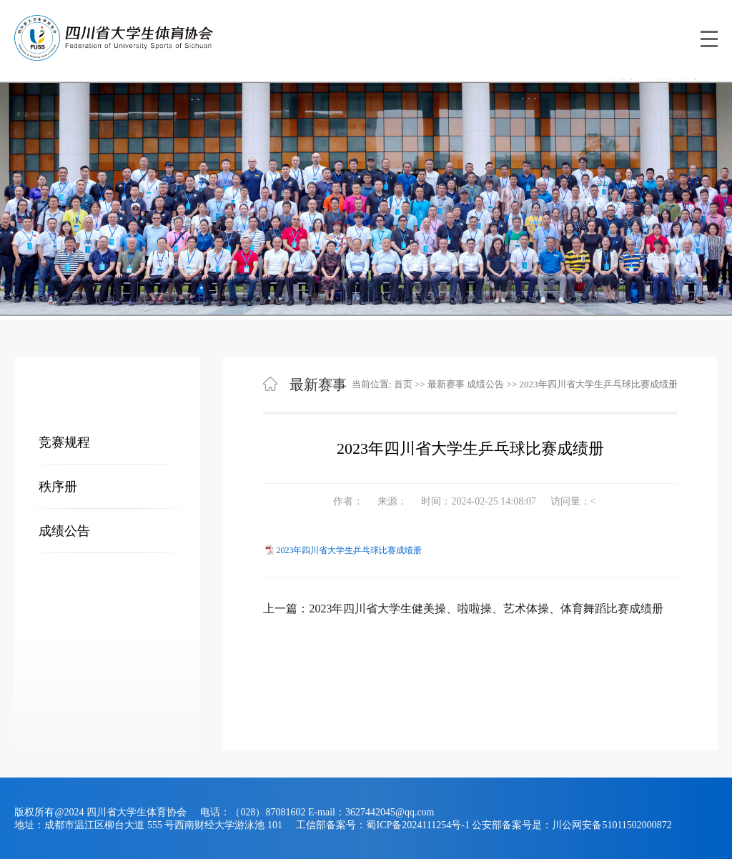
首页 (403, 384)
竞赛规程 (64, 442)
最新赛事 (446, 384)
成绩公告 (64, 531)
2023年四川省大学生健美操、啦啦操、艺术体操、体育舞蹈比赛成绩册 (486, 608)
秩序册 (58, 487)
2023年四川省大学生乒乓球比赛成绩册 (349, 550)
